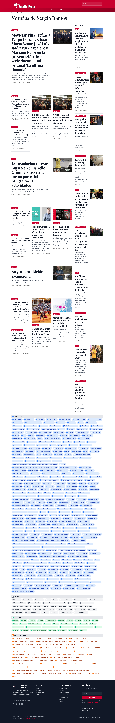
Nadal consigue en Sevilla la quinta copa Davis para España (80, 391)
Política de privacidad (93, 702)
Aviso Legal (62, 699)
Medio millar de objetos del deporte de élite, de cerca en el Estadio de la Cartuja (21, 214)
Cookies (88, 717)
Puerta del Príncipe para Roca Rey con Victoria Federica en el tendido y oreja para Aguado (20, 103)
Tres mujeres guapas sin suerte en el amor (81, 353)
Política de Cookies (64, 695)
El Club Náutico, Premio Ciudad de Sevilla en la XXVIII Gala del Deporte (19, 336)
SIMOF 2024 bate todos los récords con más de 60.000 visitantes (41, 118)
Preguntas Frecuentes (87, 708)
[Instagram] (19, 704)
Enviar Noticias (85, 710)
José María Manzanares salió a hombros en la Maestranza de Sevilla (81, 283)
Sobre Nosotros (63, 688)
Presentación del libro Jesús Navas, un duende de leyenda (61, 230)
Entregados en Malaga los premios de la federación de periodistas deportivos (81, 126)
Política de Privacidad (64, 692)
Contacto (61, 701)
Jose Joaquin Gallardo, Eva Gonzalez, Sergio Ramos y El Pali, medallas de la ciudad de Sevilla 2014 (81, 42)
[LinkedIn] (22, 704)
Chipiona (53, 10)
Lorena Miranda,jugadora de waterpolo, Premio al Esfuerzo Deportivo (84, 83)
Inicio (13, 12)
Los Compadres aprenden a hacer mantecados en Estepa (20, 132)
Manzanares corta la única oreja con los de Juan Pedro (41, 331)
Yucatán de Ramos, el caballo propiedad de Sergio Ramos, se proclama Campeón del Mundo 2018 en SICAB (21, 306)
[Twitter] (16, 704)
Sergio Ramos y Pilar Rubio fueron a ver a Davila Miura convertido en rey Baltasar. (81, 200)
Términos (93, 717)
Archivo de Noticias (41, 692)
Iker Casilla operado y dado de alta (81, 162)
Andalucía (61, 10)
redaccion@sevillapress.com (30, 718)
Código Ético (62, 690)
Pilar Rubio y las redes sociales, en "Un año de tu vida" (21, 240)
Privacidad (81, 717)
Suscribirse (92, 697)
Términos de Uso (63, 697)
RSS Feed (38, 695)
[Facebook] (13, 704)
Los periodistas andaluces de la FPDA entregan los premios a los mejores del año (81, 240)
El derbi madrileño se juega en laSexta (81, 320)
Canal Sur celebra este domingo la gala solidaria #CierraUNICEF (62, 321)
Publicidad (84, 706)
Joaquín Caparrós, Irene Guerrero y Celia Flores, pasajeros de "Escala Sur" (41, 232)
